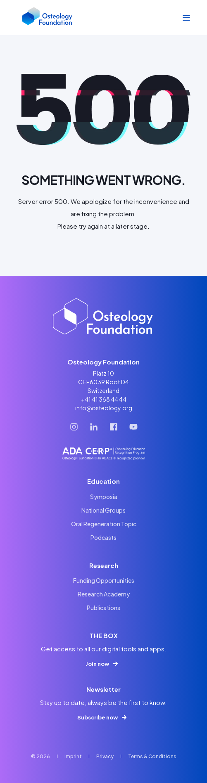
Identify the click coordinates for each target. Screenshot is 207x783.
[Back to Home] (48, 17)
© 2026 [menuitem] (40, 756)
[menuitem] (103, 497)
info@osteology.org (103, 408)
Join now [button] (97, 663)
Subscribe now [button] (97, 717)
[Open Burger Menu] (186, 18)
